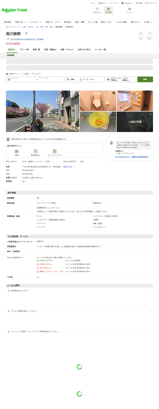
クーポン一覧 (100, 50)
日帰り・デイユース (32, 74)
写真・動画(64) (50, 50)
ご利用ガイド (102, 3)
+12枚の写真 (134, 121)
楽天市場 (139, 3)
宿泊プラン (14, 74)
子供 (91, 79)
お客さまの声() (84, 50)
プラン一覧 (24, 50)
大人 (85, 79)
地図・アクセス (67, 50)
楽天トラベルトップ (13, 27)
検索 (145, 79)
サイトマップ (114, 3)
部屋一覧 (36, 50)
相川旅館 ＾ (17, 34)
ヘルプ (92, 3)
